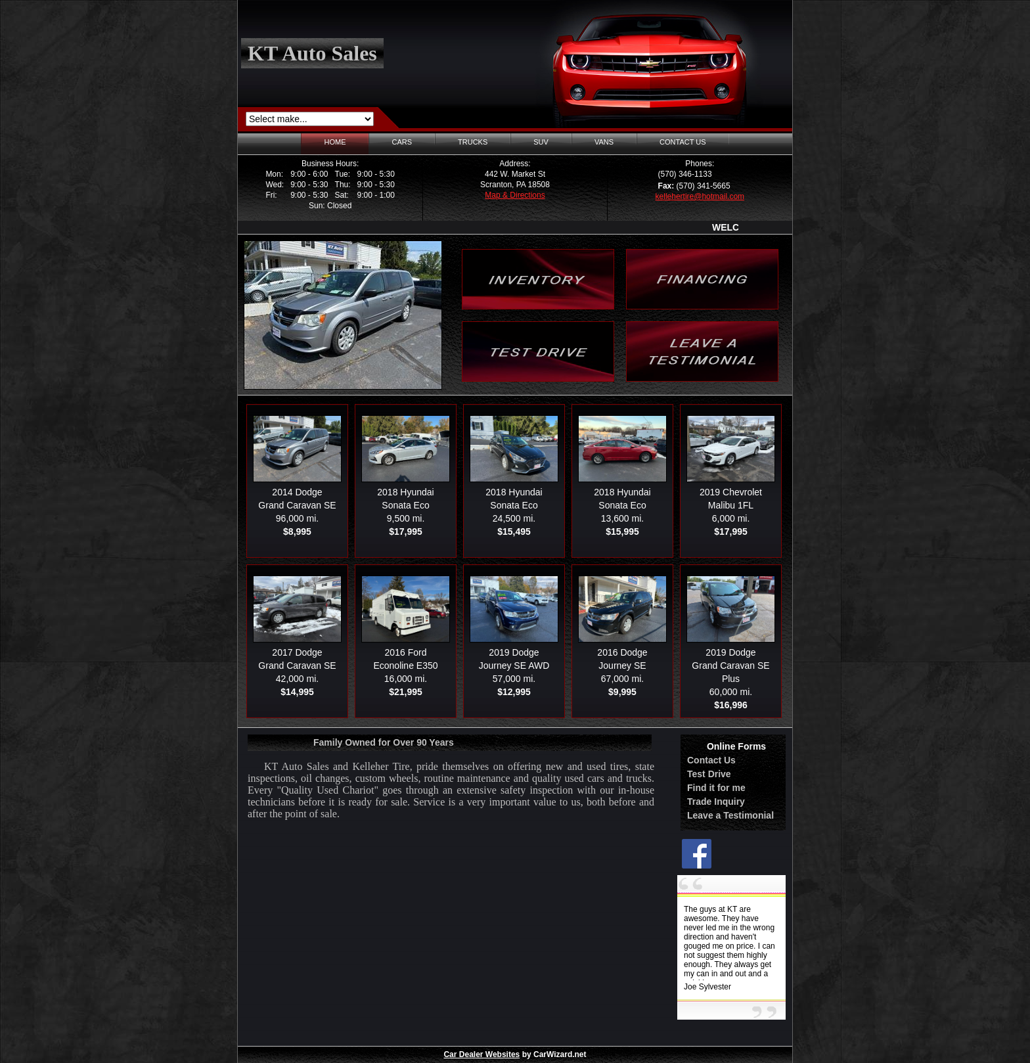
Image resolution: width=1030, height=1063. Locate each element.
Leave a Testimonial (730, 815)
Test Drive (709, 774)
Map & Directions (515, 195)
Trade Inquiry (716, 801)
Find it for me (716, 787)
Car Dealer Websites (481, 1054)
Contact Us (711, 760)
